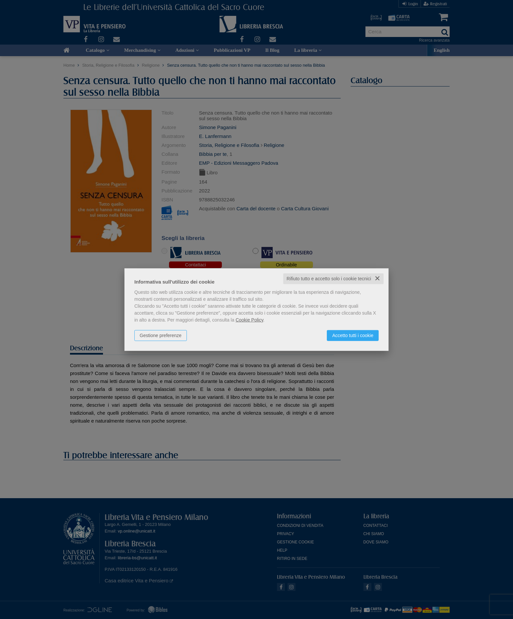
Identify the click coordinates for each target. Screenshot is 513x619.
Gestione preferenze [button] (161, 335)
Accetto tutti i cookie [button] (352, 335)
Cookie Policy (249, 320)
